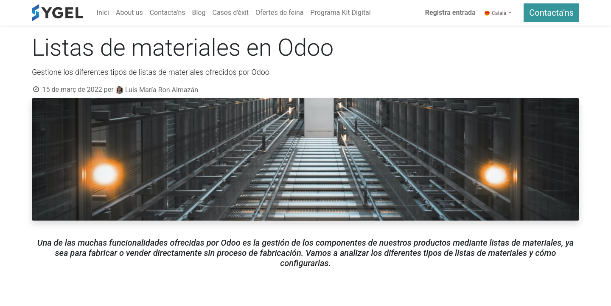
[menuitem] (102, 12)
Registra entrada (450, 12)
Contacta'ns (551, 13)
